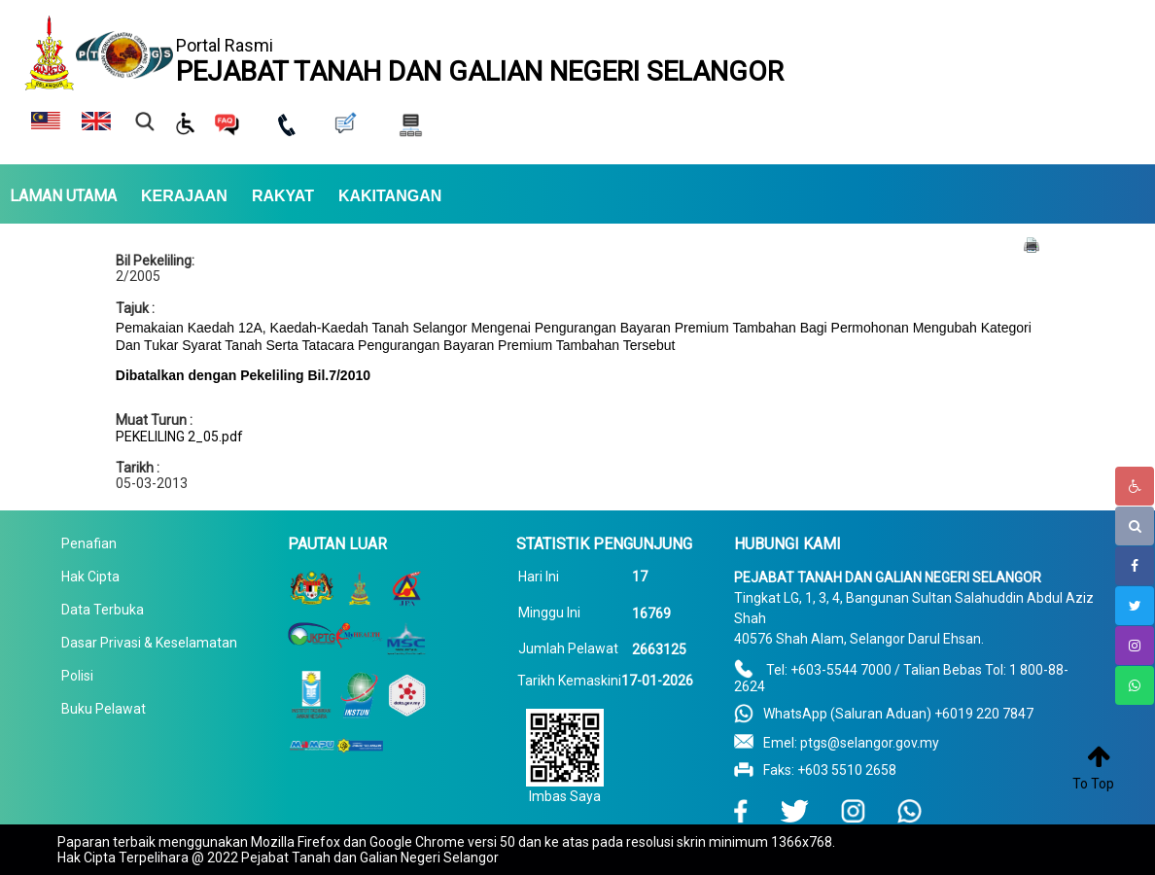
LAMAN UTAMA (63, 196)
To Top (1093, 783)
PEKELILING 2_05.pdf (179, 436)
